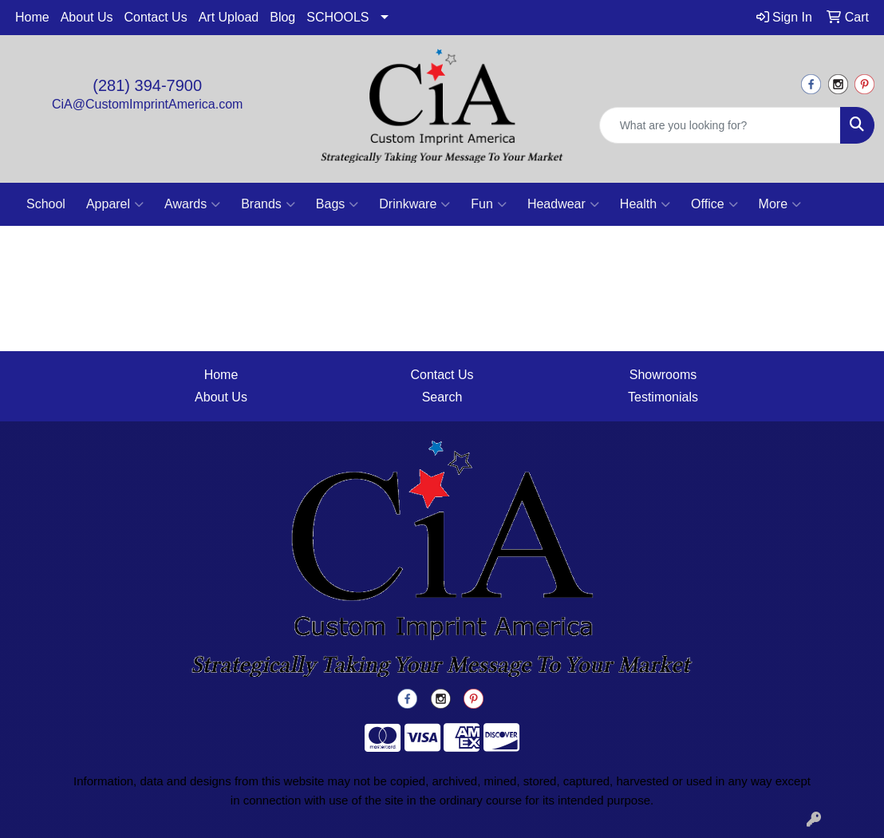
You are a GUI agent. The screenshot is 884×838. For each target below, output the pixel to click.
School (45, 204)
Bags (337, 204)
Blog (282, 17)
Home (32, 17)
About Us (87, 17)
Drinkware (414, 204)
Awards (192, 204)
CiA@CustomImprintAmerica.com (147, 104)
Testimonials (663, 397)
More (780, 204)
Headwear (563, 204)
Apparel (115, 204)
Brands (268, 204)
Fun (489, 204)
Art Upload (229, 17)
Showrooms (663, 374)
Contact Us (155, 17)
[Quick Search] (720, 125)
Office (714, 204)
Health (645, 204)
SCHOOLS (337, 17)
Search (442, 397)
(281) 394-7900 (147, 85)
